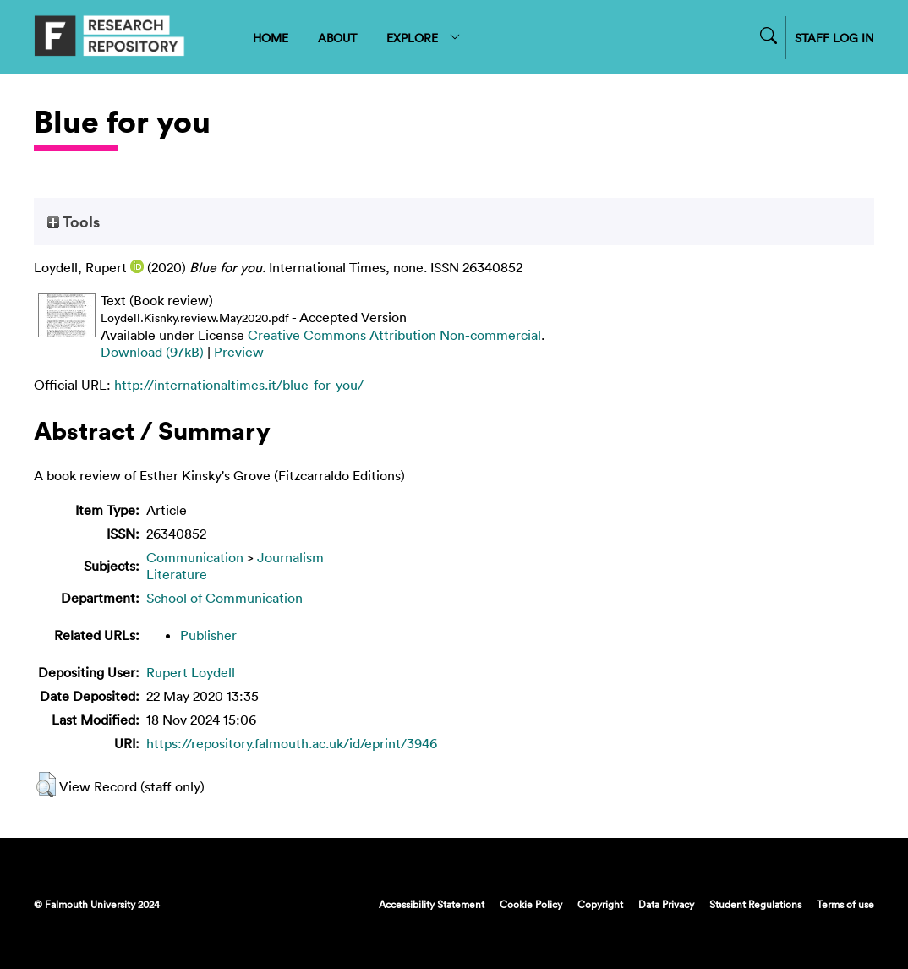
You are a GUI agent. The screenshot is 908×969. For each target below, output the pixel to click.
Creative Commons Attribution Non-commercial (394, 334)
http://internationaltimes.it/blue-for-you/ (239, 384)
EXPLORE (424, 38)
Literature (176, 574)
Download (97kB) (152, 351)
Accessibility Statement (431, 904)
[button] (46, 784)
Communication (194, 557)
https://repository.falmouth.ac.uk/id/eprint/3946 (291, 743)
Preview (239, 351)
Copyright (600, 904)
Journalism (290, 557)
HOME (270, 38)
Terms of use (845, 904)
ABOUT (337, 38)
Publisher (208, 635)
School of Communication (224, 597)
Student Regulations (755, 904)
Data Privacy (666, 904)
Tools (73, 221)
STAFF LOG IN (834, 38)
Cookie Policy (531, 904)
